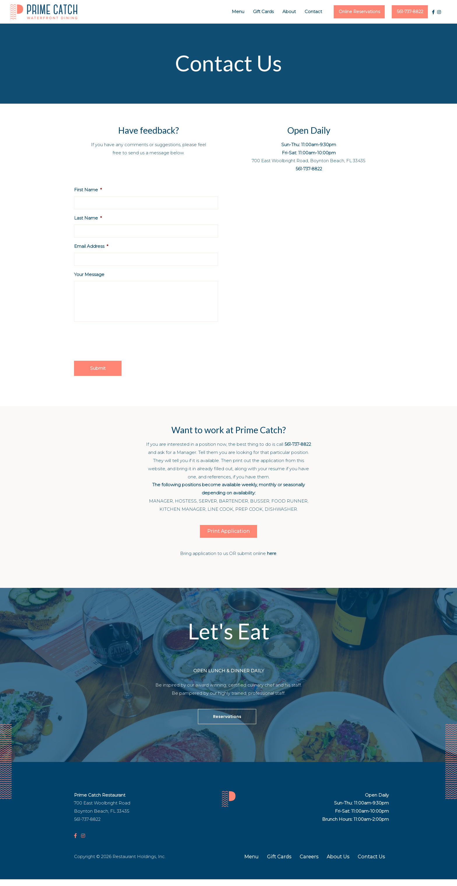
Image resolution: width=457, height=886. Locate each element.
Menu (224, 12)
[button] (228, 538)
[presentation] (118, 347)
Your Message (89, 275)
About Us (338, 863)
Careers (309, 863)
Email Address (91, 247)
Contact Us (371, 863)
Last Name (88, 219)
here (272, 560)
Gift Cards (250, 12)
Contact (300, 12)
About (275, 12)
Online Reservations (349, 12)
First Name (88, 190)
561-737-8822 (406, 12)
